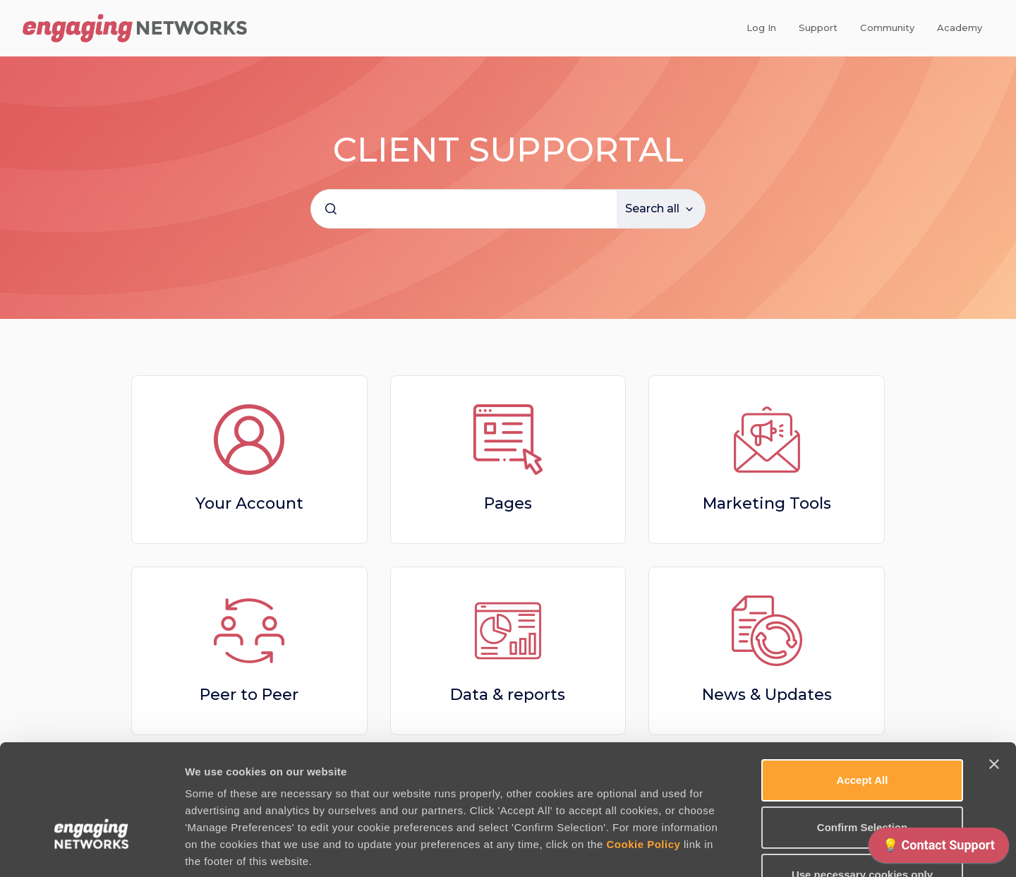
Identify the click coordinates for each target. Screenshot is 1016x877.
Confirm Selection (862, 736)
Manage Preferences (760, 849)
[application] (938, 849)
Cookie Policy (643, 753)
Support (818, 27)
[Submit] (331, 209)
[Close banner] (994, 673)
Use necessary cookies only (862, 784)
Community (887, 27)
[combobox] (464, 209)
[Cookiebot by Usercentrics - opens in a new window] (91, 849)
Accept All (862, 689)
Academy (959, 27)
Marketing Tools (767, 503)
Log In (761, 27)
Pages (508, 503)
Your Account (249, 503)
